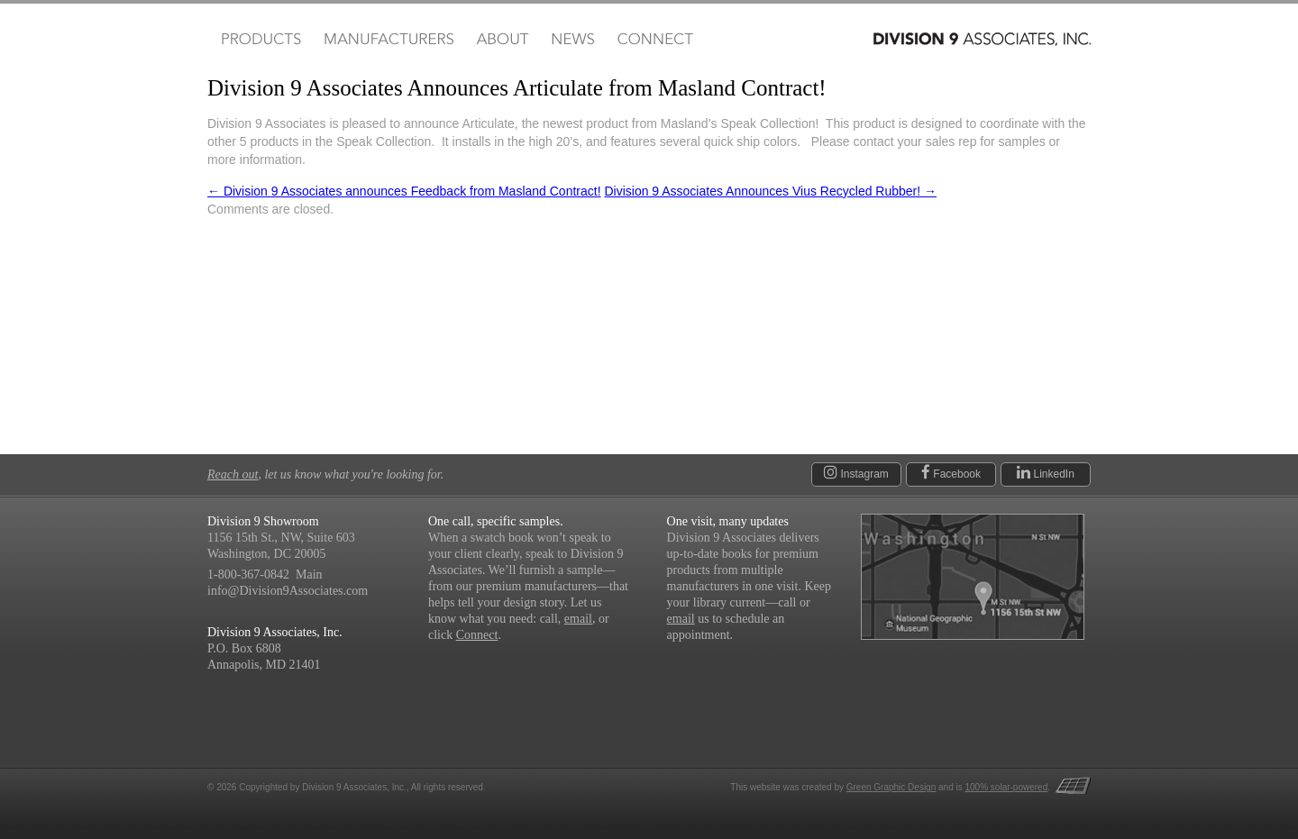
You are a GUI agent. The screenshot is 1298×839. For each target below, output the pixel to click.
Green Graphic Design (891, 787)
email (578, 618)
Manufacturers (388, 40)
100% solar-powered (1006, 787)
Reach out (232, 474)
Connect (655, 40)
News (573, 40)
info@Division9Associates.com (287, 590)
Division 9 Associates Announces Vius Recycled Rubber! (770, 191)
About (502, 40)
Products (259, 40)
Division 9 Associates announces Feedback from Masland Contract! (404, 191)
